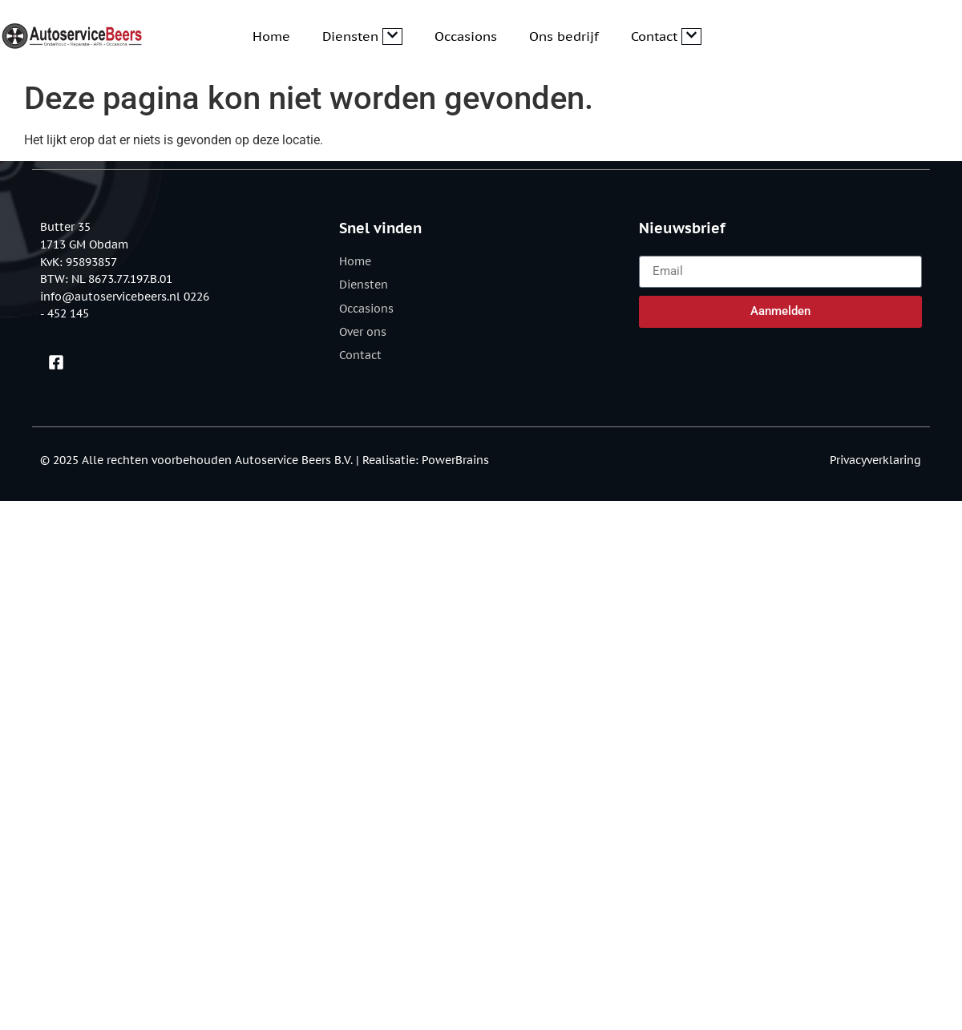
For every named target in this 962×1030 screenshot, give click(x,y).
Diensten (362, 36)
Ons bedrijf (564, 36)
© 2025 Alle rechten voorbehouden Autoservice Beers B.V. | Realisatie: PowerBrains (264, 459)
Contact (666, 36)
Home (271, 36)
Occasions (466, 36)
